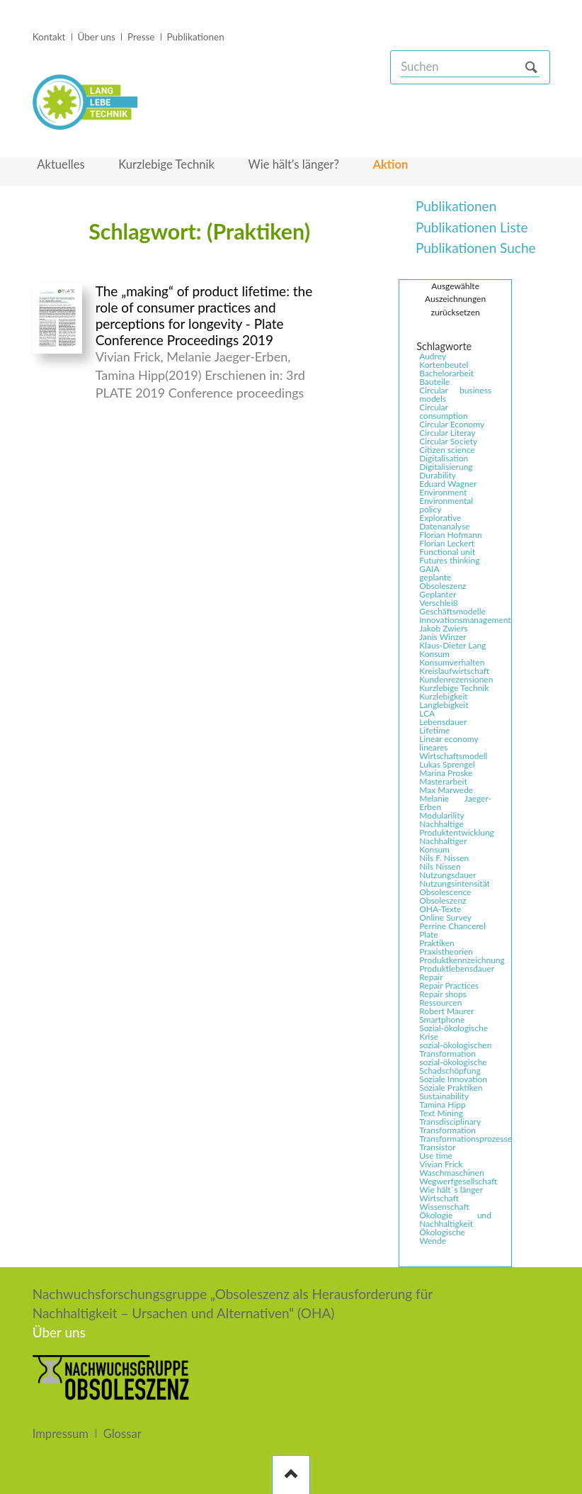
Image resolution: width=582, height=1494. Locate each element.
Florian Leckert (446, 543)
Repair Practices (449, 986)
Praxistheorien (446, 952)
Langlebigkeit (443, 705)
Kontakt (49, 37)
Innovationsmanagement (456, 620)
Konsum (434, 654)
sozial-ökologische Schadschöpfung (453, 1066)
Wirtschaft (439, 1198)
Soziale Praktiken (450, 1088)
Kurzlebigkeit (443, 696)
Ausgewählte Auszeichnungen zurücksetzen (455, 299)
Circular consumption (443, 411)
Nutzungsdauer (447, 875)
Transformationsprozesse (456, 1139)
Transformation (447, 1130)
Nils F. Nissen (444, 858)
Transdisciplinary (450, 1122)
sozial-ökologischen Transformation (455, 1049)
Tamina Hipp (442, 1105)
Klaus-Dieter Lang (452, 645)
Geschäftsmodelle (452, 611)
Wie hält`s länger (451, 1190)
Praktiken (437, 943)
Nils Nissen (439, 867)
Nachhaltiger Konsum (443, 845)
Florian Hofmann (450, 535)
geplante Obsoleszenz (442, 581)
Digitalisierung (445, 467)
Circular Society (448, 441)
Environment (443, 492)
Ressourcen (440, 1003)
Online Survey (445, 918)
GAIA (429, 569)
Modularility (441, 815)
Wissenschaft (444, 1207)
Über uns (96, 37)
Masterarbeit (443, 781)
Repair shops (443, 994)
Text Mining (441, 1113)
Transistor (437, 1147)
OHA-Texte (440, 909)
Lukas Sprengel (446, 764)
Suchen (531, 67)
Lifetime (434, 730)
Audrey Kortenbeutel (443, 360)
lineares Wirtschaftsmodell (453, 751)
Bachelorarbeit (446, 373)
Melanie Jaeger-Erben (455, 802)
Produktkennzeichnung (456, 960)
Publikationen (195, 37)
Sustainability (444, 1096)
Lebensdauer (443, 722)
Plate (428, 935)
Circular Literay (447, 433)
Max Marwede (446, 790)
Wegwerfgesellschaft (456, 1181)
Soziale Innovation (453, 1079)
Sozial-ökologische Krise (453, 1032)
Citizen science (447, 450)
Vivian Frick (440, 1164)
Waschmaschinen (451, 1173)
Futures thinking (449, 560)
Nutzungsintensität (454, 884)
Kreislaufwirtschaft (454, 671)
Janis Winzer (442, 637)
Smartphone (441, 1020)
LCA (427, 713)
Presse (141, 37)
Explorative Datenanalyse (444, 522)
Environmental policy (446, 505)
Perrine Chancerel (452, 926)
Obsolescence (445, 892)
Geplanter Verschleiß (438, 598)
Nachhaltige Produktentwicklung (456, 828)
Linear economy (448, 739)
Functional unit (447, 552)
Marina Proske (445, 773)
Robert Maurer (446, 1011)
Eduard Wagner (448, 484)
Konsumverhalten (451, 662)
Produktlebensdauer (456, 969)
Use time (435, 1156)
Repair (431, 977)
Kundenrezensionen (456, 679)
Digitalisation (443, 458)
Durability (437, 475)
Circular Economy (451, 424)
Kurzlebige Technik (454, 688)
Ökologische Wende (442, 1236)
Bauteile (434, 382)
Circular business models (455, 394)
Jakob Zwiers (443, 628)
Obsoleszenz (442, 901)
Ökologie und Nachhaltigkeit (455, 1219)
